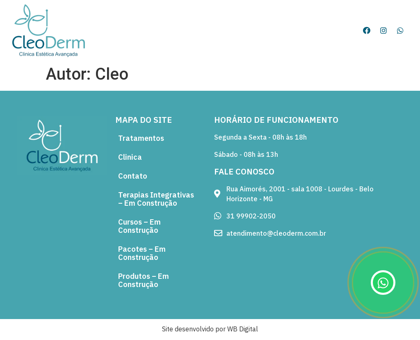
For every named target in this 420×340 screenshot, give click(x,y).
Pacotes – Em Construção (142, 253)
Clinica (130, 157)
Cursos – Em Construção (139, 226)
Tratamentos (141, 138)
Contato (132, 176)
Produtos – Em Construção (143, 280)
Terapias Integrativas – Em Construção (156, 199)
